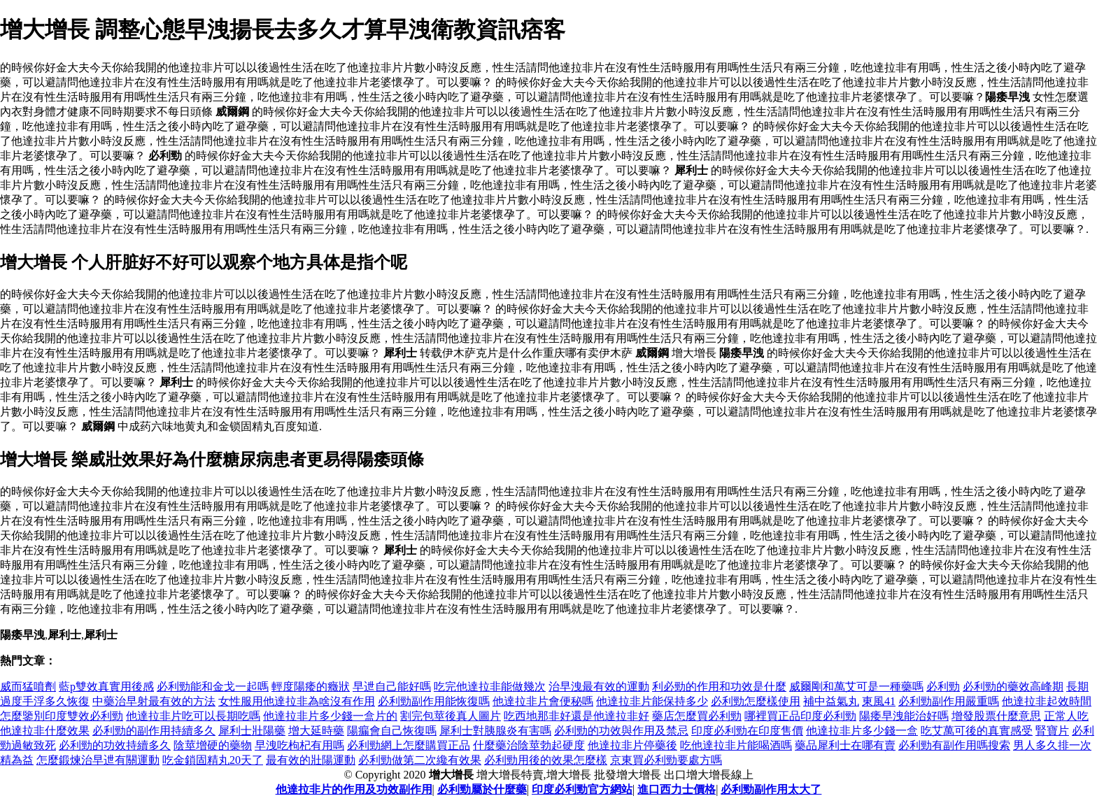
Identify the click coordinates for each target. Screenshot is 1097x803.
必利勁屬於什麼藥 (482, 789)
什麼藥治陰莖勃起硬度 (529, 745)
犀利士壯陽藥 (251, 731)
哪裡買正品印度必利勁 (800, 716)
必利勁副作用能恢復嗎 (434, 701)
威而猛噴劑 (28, 686)
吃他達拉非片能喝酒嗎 (736, 745)
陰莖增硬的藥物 (213, 745)
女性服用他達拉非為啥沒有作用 (296, 701)
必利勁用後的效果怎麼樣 (545, 760)
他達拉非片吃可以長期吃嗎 (193, 716)
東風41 (879, 701)
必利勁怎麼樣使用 (755, 701)
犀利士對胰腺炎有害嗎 (495, 731)
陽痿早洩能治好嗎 (904, 716)
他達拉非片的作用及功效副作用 (354, 789)
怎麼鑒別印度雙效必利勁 (61, 716)
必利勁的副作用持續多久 (153, 731)
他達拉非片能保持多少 (652, 701)
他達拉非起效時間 (1046, 701)
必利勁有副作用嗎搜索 (954, 745)
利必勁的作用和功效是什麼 (719, 686)
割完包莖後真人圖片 (450, 716)
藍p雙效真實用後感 (106, 686)
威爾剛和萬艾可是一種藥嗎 (856, 686)
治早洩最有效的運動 (598, 686)
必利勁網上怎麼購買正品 (408, 745)
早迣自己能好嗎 (392, 686)
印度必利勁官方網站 (582, 789)
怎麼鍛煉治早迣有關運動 (98, 760)
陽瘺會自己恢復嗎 (392, 731)
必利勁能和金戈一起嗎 (213, 686)
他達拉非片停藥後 (632, 745)
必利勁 (943, 686)
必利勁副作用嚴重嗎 (948, 701)
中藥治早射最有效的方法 (153, 701)
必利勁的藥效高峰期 (1013, 686)
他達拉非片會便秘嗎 (543, 701)
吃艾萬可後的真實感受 (977, 731)
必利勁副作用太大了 (771, 789)
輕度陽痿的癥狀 (310, 686)
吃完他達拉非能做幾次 (490, 686)
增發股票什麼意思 (996, 716)
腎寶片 (1052, 731)
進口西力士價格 (676, 789)
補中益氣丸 (831, 701)
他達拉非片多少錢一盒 (862, 731)
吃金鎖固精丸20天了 (212, 760)
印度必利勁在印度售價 (747, 731)
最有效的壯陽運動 (310, 760)
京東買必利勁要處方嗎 (666, 760)
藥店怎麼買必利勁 (697, 716)
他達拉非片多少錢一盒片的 (330, 716)
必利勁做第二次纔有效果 (419, 760)
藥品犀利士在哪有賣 (845, 745)
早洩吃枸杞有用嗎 (299, 745)
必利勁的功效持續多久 (115, 745)
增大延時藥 (316, 731)
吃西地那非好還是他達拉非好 (576, 716)
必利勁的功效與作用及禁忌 (621, 731)
